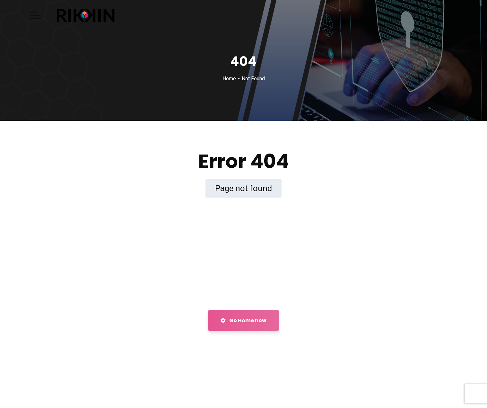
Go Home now (243, 320)
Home (229, 78)
